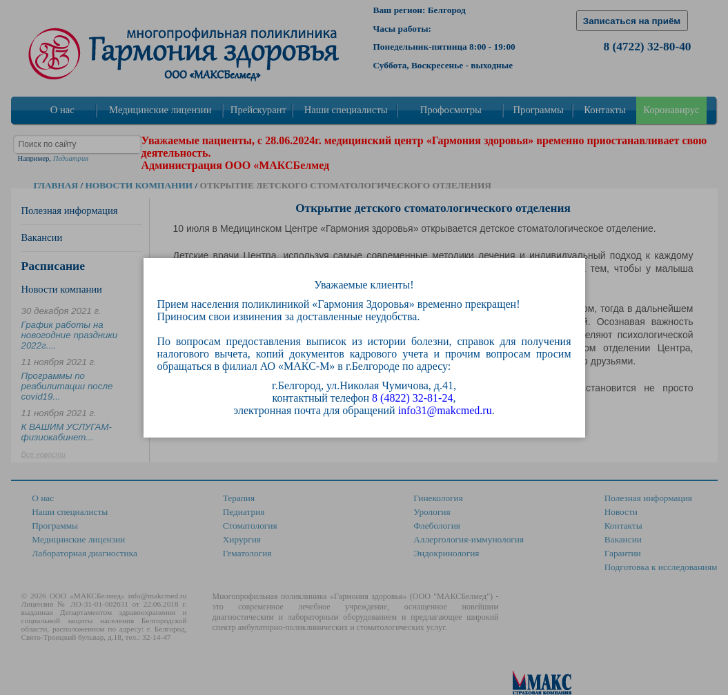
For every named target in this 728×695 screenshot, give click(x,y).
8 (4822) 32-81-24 (412, 398)
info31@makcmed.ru (445, 410)
